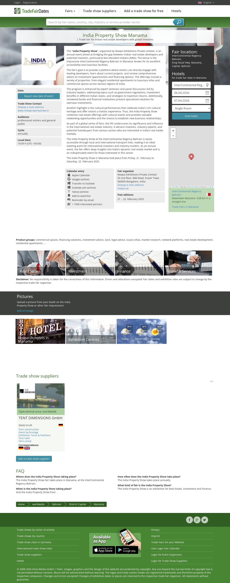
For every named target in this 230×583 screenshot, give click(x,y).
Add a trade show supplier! (34, 458)
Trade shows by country (30, 536)
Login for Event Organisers (166, 554)
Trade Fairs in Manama (185, 206)
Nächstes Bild (63, 396)
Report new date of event (38, 96)
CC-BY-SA (210, 187)
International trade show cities (34, 548)
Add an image (25, 310)
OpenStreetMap (193, 187)
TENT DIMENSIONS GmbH (40, 418)
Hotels (176, 11)
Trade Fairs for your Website (167, 542)
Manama (99, 504)
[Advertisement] (115, 227)
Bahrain (56, 504)
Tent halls (24, 438)
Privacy (155, 529)
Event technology (28, 432)
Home (21, 504)
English (208, 2)
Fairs (70, 11)
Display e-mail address (31, 107)
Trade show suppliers (99, 11)
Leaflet (176, 187)
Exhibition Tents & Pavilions (34, 435)
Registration (30, 2)
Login (17, 2)
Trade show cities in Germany (34, 542)
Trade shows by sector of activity (35, 529)
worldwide (38, 504)
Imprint (155, 536)
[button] (191, 156)
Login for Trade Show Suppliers (169, 560)
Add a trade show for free (143, 11)
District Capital (77, 504)
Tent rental (25, 441)
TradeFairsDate (31, 10)
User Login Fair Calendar (165, 548)
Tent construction (29, 429)
